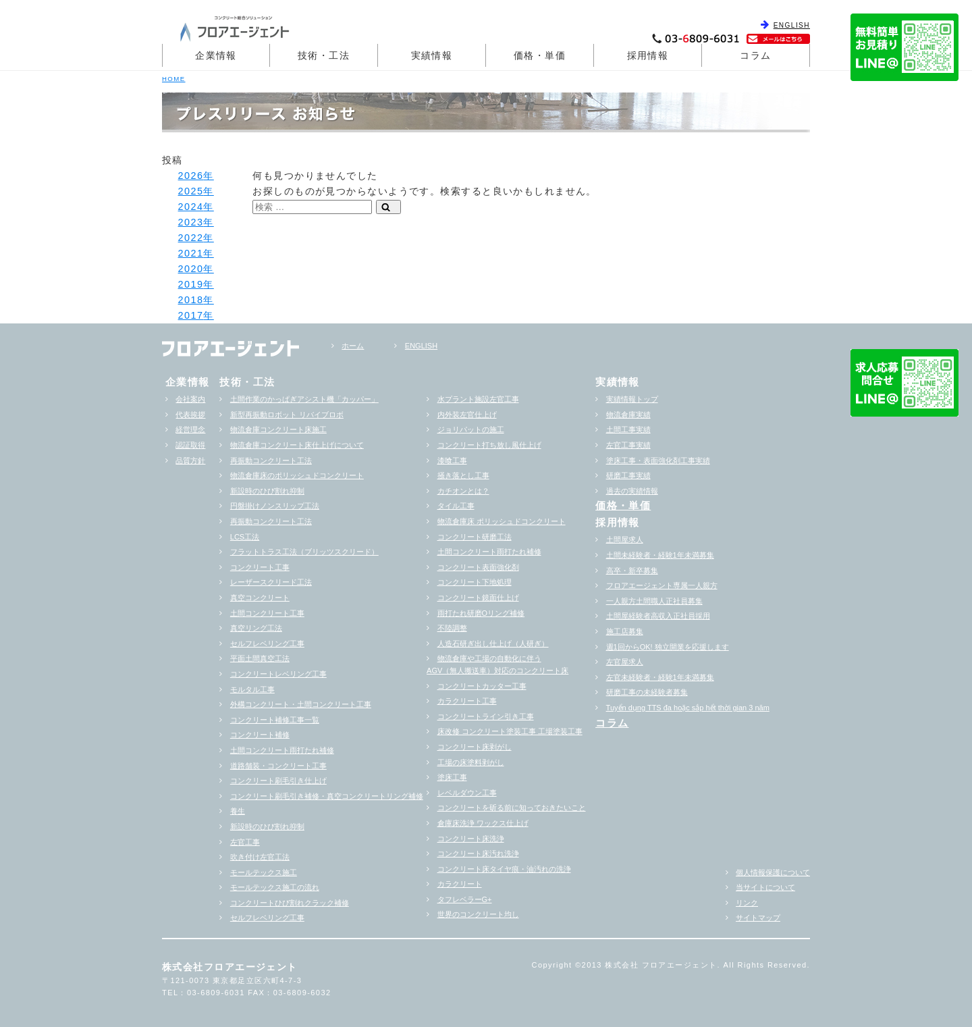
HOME (174, 78)
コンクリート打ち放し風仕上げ (489, 445)
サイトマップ (758, 918)
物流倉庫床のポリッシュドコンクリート (297, 475)
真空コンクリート (260, 598)
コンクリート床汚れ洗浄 (478, 853)
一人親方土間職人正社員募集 (654, 601)
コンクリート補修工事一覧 (274, 720)
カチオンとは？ (463, 491)
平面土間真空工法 (260, 658)
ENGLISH (792, 25)
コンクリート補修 (260, 735)
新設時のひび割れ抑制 (267, 491)
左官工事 (245, 842)
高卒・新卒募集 (632, 571)
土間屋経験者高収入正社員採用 (658, 616)
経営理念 (190, 429)
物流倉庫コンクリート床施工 (278, 429)
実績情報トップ (632, 399)
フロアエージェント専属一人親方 (662, 585)
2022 (191, 237)
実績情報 (432, 55)
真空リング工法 (256, 628)
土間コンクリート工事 (267, 613)
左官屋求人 (624, 662)
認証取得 (190, 445)
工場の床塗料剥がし (470, 762)
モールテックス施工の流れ (274, 887)
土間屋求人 (624, 539)
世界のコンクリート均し (478, 914)
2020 (191, 268)
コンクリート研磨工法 (474, 537)
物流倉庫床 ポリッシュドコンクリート (501, 521)
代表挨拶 (190, 415)
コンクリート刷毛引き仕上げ (278, 780)
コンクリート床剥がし (474, 747)
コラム (755, 55)
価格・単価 (540, 55)
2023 (191, 222)
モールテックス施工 (263, 872)
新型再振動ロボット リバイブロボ (287, 415)
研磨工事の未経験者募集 (647, 692)
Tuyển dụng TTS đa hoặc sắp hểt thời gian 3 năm (688, 708)
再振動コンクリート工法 (271, 460)
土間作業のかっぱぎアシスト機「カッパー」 (304, 399)
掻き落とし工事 (463, 475)
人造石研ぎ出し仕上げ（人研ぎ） (493, 643)
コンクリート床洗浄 (470, 839)
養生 (237, 811)
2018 (191, 299)
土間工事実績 (628, 429)
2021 (191, 253)
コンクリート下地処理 (474, 582)
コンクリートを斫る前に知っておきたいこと (511, 808)
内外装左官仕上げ (467, 415)
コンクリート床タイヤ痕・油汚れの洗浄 (504, 869)
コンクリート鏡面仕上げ (478, 598)
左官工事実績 (628, 445)
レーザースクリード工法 (271, 582)
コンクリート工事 (260, 567)
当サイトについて (765, 887)
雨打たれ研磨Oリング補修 (481, 613)
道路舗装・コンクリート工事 (278, 766)
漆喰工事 (452, 460)
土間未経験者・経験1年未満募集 (660, 555)
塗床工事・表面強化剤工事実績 (658, 460)
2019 (191, 284)
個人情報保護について (773, 872)
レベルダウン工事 (467, 793)
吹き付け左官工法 (260, 857)
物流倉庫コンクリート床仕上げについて (297, 445)
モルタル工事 (252, 689)
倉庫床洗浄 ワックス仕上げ (483, 823)
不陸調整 (452, 628)
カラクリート (459, 884)
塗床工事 (452, 777)
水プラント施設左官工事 (478, 399)
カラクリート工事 (467, 701)
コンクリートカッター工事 (481, 686)
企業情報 (216, 55)
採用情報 (648, 55)
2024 (191, 206)
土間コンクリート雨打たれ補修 (282, 750)
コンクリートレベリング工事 (278, 674)
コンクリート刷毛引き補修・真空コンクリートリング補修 (326, 796)
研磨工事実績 (628, 475)
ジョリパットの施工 (470, 429)
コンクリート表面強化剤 (478, 567)
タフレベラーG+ (464, 899)
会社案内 (190, 399)
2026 (191, 175)
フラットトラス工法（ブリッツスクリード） (304, 552)
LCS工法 (244, 537)
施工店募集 (624, 631)
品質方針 (190, 460)
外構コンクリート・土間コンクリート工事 (300, 704)
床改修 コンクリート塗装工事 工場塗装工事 (510, 731)
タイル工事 (456, 506)
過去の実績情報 (632, 491)
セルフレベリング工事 (267, 643)
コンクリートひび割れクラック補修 (289, 903)
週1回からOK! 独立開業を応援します (667, 647)
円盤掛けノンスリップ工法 (274, 506)
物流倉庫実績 (628, 415)
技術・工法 (324, 55)
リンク (747, 903)
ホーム (353, 346)
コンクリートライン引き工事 (485, 716)
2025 (191, 191)
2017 (191, 315)
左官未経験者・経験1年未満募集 (660, 677)
